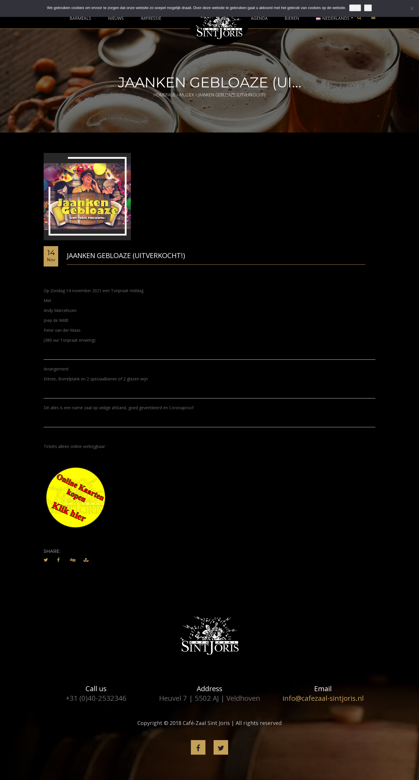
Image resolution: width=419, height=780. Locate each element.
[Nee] (412, 8)
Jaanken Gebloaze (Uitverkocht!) (126, 255)
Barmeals (80, 18)
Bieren (292, 18)
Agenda (259, 18)
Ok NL (355, 8)
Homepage (164, 95)
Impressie (151, 18)
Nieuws (116, 18)
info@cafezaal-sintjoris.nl (323, 698)
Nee (368, 8)
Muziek (187, 95)
